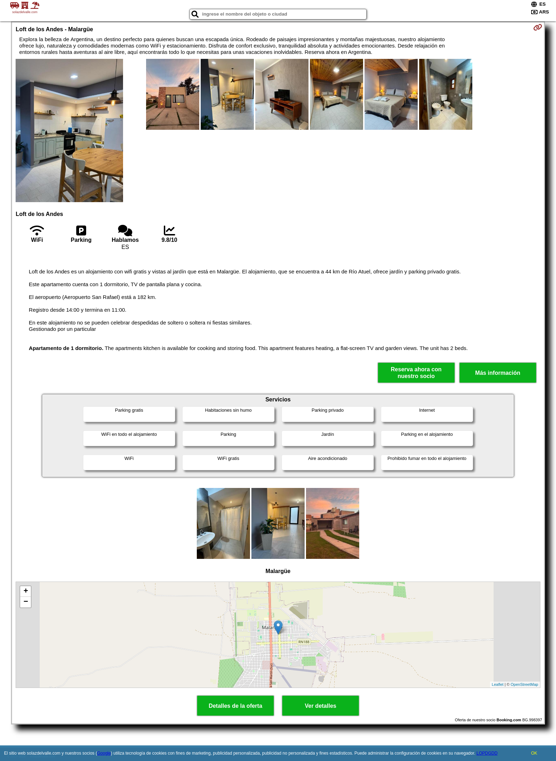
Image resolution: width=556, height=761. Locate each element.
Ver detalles (321, 706)
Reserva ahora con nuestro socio (416, 372)
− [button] (25, 602)
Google (104, 753)
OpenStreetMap (524, 684)
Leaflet (498, 684)
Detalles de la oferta (235, 706)
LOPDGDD (487, 753)
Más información (497, 373)
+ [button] (25, 591)
